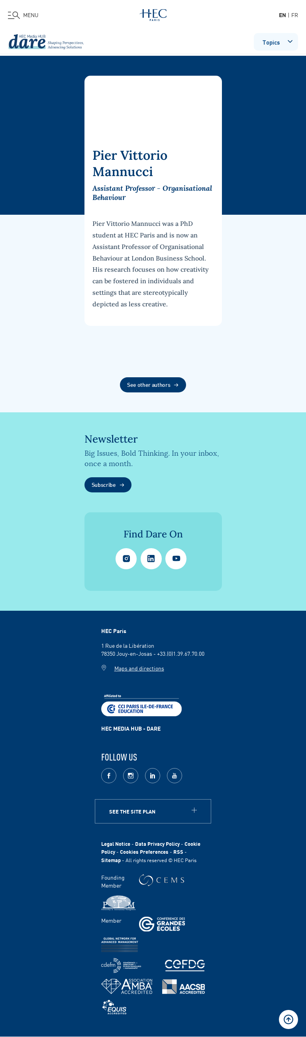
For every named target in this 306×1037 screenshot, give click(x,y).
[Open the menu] (23, 15)
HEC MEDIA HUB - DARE (131, 728)
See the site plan (132, 811)
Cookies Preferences (144, 851)
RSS (178, 851)
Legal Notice (115, 843)
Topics (278, 41)
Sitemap (111, 860)
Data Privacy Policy (157, 843)
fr (294, 15)
